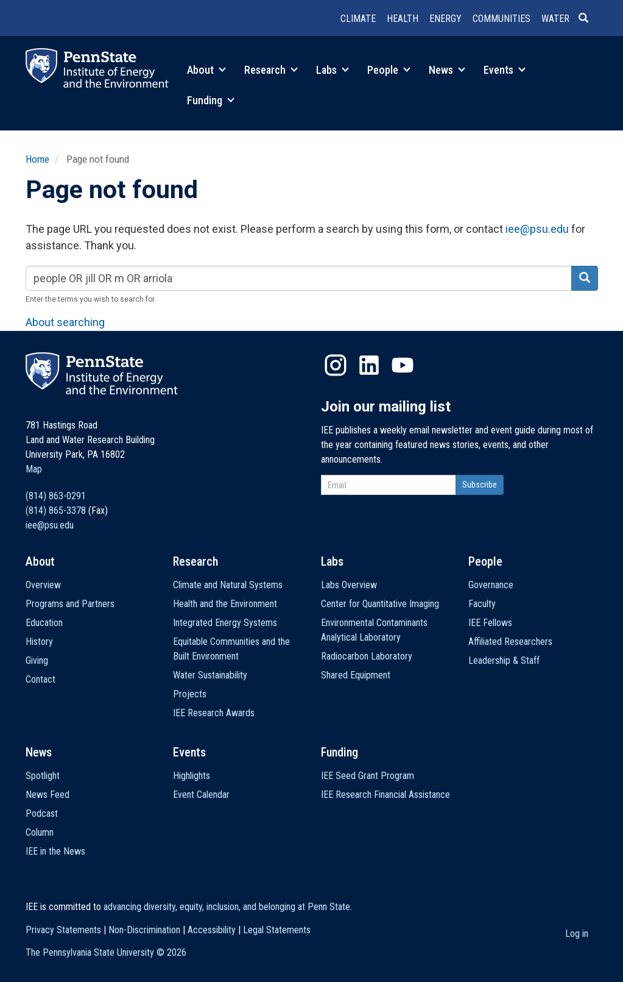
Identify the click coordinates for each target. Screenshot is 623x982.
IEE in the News (55, 851)
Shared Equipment (355, 675)
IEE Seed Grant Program (367, 775)
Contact (40, 679)
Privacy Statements (63, 930)
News (447, 69)
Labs (332, 69)
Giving (37, 660)
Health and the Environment (225, 604)
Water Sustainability (210, 675)
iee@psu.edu (537, 228)
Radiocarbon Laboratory (366, 656)
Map (34, 469)
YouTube (402, 365)
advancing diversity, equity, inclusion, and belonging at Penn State (227, 907)
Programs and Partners (70, 604)
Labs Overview (349, 585)
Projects (189, 694)
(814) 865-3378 (56, 510)
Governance (490, 585)
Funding (210, 100)
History (39, 641)
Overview (43, 585)
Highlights (191, 775)
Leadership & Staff (504, 660)
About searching (65, 322)
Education (44, 622)
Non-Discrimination (144, 930)
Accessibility (212, 930)
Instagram (335, 365)
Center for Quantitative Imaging (380, 604)
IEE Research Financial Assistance (385, 794)
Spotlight (43, 775)
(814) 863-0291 (56, 496)
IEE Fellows (490, 622)
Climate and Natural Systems (228, 585)
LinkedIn (369, 365)
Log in (576, 933)
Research (271, 69)
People (388, 69)
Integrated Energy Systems (225, 622)
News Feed (47, 794)
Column (40, 832)
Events (505, 69)
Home (37, 159)
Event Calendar (201, 794)
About (206, 69)
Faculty (482, 604)
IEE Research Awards (214, 713)
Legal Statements (277, 930)
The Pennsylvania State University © (106, 952)
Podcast (42, 813)
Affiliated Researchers (510, 641)
